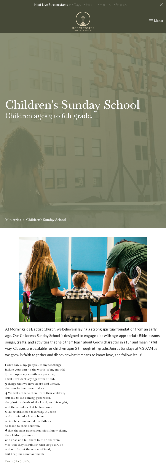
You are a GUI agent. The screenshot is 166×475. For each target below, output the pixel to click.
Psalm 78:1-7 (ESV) (17, 461)
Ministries (13, 219)
